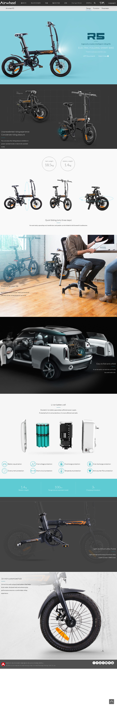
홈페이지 (23, 3)
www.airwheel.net (14, 665)
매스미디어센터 (16, 663)
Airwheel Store (103, 662)
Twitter (97, 662)
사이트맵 (35, 663)
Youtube (100, 662)
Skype (109, 662)
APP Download (89, 56)
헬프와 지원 (56, 3)
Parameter (105, 8)
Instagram (106, 662)
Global (112, 662)
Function (96, 8)
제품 (46, 3)
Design (88, 8)
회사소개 (30, 663)
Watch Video (103, 56)
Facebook (94, 662)
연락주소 (89, 3)
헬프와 (25, 663)
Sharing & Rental (77, 3)
